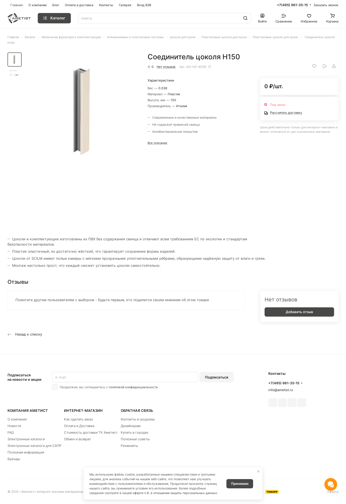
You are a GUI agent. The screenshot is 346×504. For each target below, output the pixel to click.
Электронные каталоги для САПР (35, 446)
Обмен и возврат (77, 439)
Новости (14, 426)
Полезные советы (135, 439)
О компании (17, 419)
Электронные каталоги (26, 439)
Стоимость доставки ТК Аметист (91, 432)
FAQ (11, 432)
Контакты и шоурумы (138, 419)
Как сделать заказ (78, 419)
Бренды (14, 459)
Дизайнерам (131, 426)
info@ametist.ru (280, 390)
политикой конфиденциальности (133, 387)
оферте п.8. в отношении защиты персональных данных (175, 493)
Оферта (332, 491)
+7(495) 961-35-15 (292, 5)
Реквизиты (129, 446)
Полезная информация (26, 452)
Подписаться (216, 377)
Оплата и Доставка (79, 426)
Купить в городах (134, 432)
